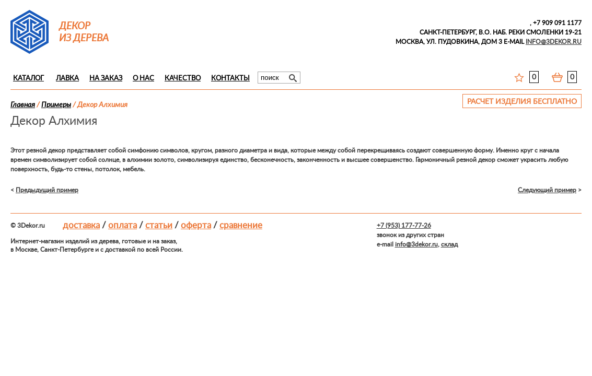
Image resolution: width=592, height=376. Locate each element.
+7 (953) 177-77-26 (404, 225)
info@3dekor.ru (416, 244)
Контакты (230, 78)
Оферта (196, 225)
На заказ (105, 78)
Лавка (67, 78)
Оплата (122, 225)
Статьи (158, 225)
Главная (22, 105)
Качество (183, 78)
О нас (143, 78)
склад (449, 244)
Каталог (28, 78)
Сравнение (240, 225)
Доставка (81, 225)
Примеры (56, 105)
